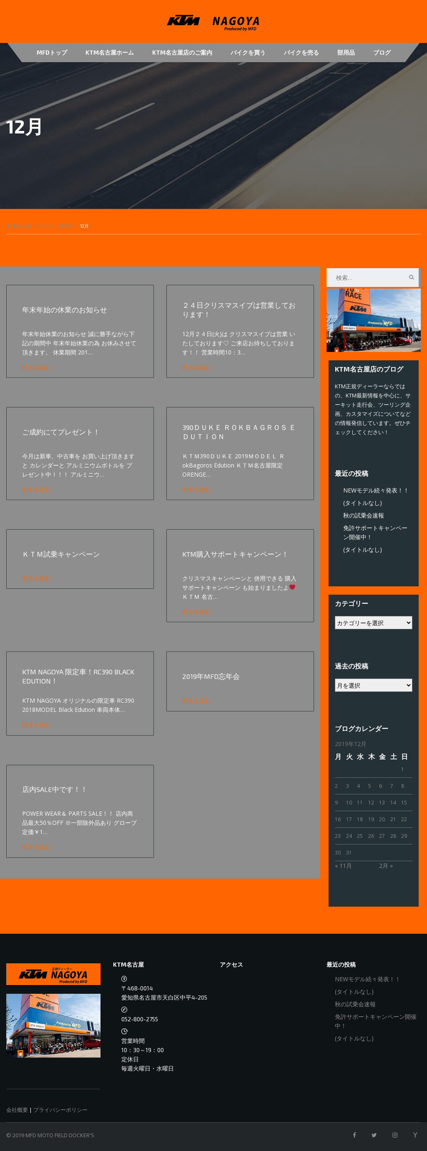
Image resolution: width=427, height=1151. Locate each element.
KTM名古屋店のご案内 (182, 52)
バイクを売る (301, 52)
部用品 (346, 52)
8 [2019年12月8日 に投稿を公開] (402, 785)
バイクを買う (248, 52)
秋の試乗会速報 (363, 515)
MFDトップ (52, 52)
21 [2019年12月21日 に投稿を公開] (393, 819)
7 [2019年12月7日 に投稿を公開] (391, 785)
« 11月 (343, 866)
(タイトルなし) (362, 503)
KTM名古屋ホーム (109, 52)
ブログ (382, 52)
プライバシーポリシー (60, 1109)
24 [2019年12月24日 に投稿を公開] (349, 835)
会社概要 (17, 1109)
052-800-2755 (139, 1019)
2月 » (386, 866)
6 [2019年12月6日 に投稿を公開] (380, 785)
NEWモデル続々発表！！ (376, 490)
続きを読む (38, 367)
